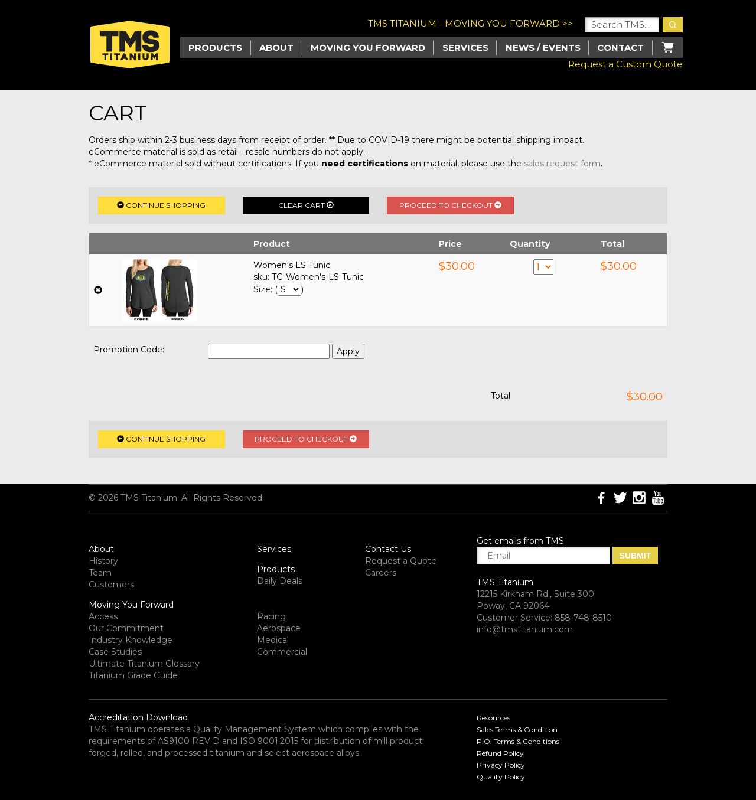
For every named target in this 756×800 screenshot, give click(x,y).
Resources (493, 717)
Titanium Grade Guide (133, 675)
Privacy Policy (501, 764)
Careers (380, 572)
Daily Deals (279, 581)
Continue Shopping (161, 205)
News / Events (543, 47)
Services (465, 47)
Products (276, 569)
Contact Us (388, 549)
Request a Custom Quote (625, 64)
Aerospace (279, 628)
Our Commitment (126, 628)
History (103, 561)
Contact (620, 47)
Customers (111, 584)
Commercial (282, 651)
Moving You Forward (131, 604)
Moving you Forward (368, 47)
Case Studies (115, 651)
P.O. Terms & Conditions (518, 741)
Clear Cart (306, 205)
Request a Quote (400, 561)
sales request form (562, 163)
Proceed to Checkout (450, 205)
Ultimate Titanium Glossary (144, 663)
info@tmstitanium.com (525, 629)
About (276, 47)
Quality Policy (501, 776)
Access (103, 616)
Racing (271, 616)
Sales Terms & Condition (517, 729)
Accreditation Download (138, 717)
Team (100, 572)
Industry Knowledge (130, 640)
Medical (273, 640)
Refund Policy (500, 753)
